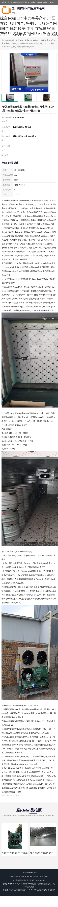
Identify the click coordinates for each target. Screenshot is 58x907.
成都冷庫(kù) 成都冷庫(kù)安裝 (15, 853)
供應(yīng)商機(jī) (32, 40)
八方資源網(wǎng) (24, 884)
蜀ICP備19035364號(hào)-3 (38, 876)
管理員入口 (47, 884)
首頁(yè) (19, 40)
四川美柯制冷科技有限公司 (22, 880)
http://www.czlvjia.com (10, 796)
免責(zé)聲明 (37, 884)
